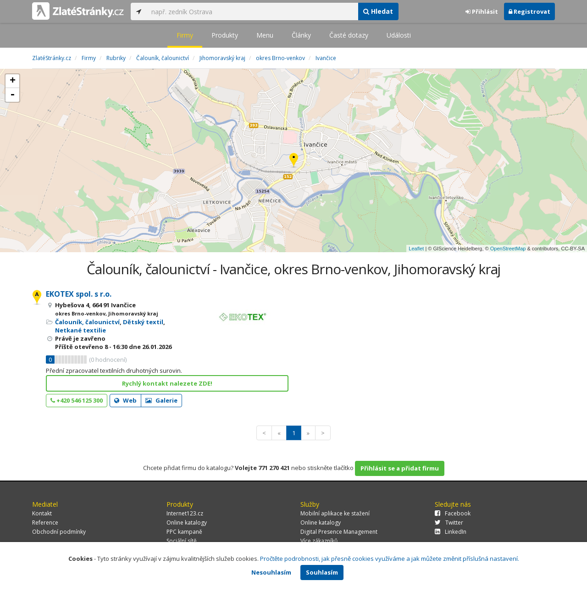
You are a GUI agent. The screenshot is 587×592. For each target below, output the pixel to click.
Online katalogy (186, 522)
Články (301, 35)
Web (125, 400)
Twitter (449, 522)
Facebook (453, 513)
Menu (264, 35)
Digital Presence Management (338, 532)
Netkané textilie (80, 330)
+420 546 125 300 (76, 400)
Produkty (224, 35)
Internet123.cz (184, 513)
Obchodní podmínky (59, 532)
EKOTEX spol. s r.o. (78, 294)
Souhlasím (322, 572)
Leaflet (416, 248)
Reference (45, 522)
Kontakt (42, 513)
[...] (252, 11)
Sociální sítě (181, 541)
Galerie (161, 400)
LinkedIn (450, 532)
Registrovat (529, 11)
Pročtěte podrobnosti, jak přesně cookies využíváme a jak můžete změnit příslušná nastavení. (389, 558)
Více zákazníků (319, 541)
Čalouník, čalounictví (87, 322)
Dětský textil (143, 322)
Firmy (185, 35)
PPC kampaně (184, 532)
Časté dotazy (348, 35)
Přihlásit (481, 11)
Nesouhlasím (271, 572)
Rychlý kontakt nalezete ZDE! (167, 383)
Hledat (378, 11)
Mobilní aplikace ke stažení (335, 513)
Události (399, 35)
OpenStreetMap (508, 248)
